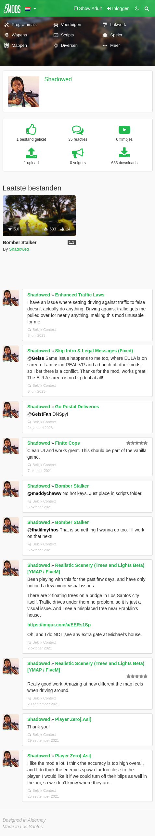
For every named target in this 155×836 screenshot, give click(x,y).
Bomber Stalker (72, 486)
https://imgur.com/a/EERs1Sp (59, 624)
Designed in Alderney (24, 820)
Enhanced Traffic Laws (80, 294)
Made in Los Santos (23, 826)
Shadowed (58, 79)
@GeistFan (39, 414)
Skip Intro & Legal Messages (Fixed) (94, 350)
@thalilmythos (42, 529)
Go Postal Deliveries (77, 406)
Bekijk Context (42, 330)
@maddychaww (44, 493)
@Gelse (35, 358)
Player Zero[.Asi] (73, 719)
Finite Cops (67, 443)
